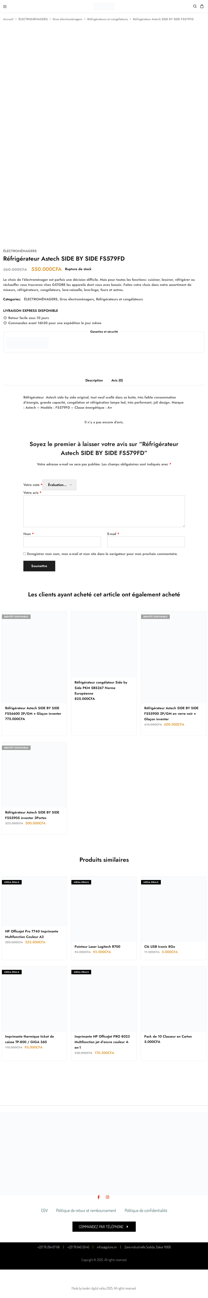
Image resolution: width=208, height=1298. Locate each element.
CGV (44, 1210)
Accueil (8, 19)
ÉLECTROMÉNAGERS (33, 19)
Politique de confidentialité (146, 1210)
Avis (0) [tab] (117, 380)
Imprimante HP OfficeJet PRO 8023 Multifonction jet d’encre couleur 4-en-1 (102, 1042)
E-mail (113, 533)
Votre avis (32, 492)
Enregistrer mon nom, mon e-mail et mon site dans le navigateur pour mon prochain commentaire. (102, 553)
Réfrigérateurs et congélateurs (107, 19)
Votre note (32, 484)
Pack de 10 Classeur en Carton (168, 1036)
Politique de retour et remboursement (86, 1210)
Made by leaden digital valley (89, 1288)
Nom (28, 533)
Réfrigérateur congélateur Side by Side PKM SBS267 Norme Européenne (101, 688)
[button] (104, 1227)
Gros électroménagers (67, 19)
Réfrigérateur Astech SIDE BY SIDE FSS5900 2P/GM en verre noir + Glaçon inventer (171, 714)
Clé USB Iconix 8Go (159, 946)
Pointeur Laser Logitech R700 (97, 946)
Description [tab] (94, 380)
